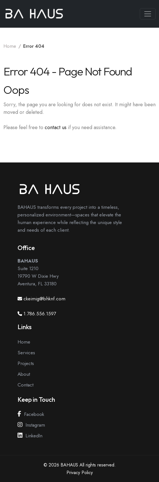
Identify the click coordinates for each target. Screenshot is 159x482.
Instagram (31, 425)
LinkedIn (30, 435)
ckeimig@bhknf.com (44, 298)
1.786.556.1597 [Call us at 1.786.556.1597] (39, 313)
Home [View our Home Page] (24, 341)
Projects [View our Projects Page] (26, 363)
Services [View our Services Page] (26, 352)
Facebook (31, 414)
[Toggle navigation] (148, 13)
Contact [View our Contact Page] (25, 384)
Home (9, 46)
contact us (55, 127)
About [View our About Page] (24, 374)
